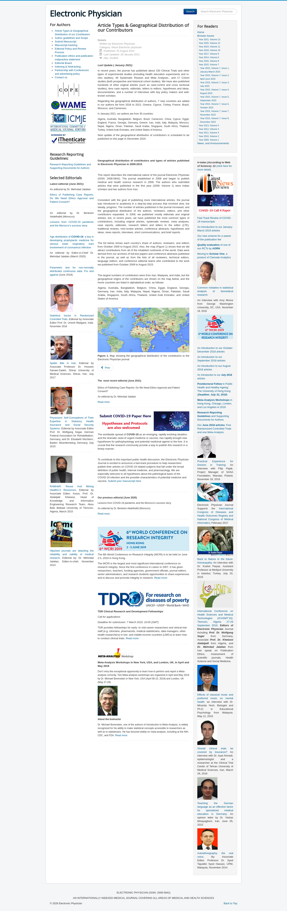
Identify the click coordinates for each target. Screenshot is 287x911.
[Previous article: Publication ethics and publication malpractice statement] (105, 368)
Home (200, 32)
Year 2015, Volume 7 (209, 64)
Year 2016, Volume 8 (209, 61)
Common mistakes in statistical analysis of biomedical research (215, 291)
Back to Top (230, 903)
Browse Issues (205, 35)
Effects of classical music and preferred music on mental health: (215, 698)
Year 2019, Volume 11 (209, 46)
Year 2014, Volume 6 (209, 57)
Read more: (161, 577)
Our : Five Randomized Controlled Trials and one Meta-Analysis (214, 429)
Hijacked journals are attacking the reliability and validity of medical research (72, 554)
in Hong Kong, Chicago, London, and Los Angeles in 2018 (214, 403)
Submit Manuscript (65, 41)
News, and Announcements (213, 143)
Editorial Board (63, 63)
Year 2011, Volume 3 (209, 132)
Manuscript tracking (66, 45)
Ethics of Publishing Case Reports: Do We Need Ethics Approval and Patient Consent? (72, 198)
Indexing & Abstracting (68, 66)
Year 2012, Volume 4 (209, 129)
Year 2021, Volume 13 (209, 39)
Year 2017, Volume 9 (209, 54)
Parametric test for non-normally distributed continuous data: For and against (72, 271)
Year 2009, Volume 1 (209, 140)
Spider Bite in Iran (63, 363)
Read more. (104, 402)
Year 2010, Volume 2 (209, 136)
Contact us (61, 77)
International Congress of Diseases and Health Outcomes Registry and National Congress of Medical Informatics (215, 515)
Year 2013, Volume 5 (209, 125)
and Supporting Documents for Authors (213, 416)
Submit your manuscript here (124, 480)
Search (190, 11)
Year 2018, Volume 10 (209, 50)
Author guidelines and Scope (71, 37)
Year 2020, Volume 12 (209, 43)
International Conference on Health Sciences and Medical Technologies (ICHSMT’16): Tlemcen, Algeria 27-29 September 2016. (215, 618)
